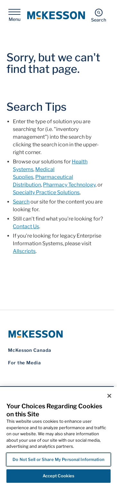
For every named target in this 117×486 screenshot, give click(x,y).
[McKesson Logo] (57, 334)
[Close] (109, 396)
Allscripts (24, 251)
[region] (58, 436)
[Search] (98, 15)
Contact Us (26, 226)
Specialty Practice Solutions (46, 192)
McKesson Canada (29, 350)
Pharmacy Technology (69, 185)
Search (21, 202)
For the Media (24, 362)
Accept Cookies (59, 475)
